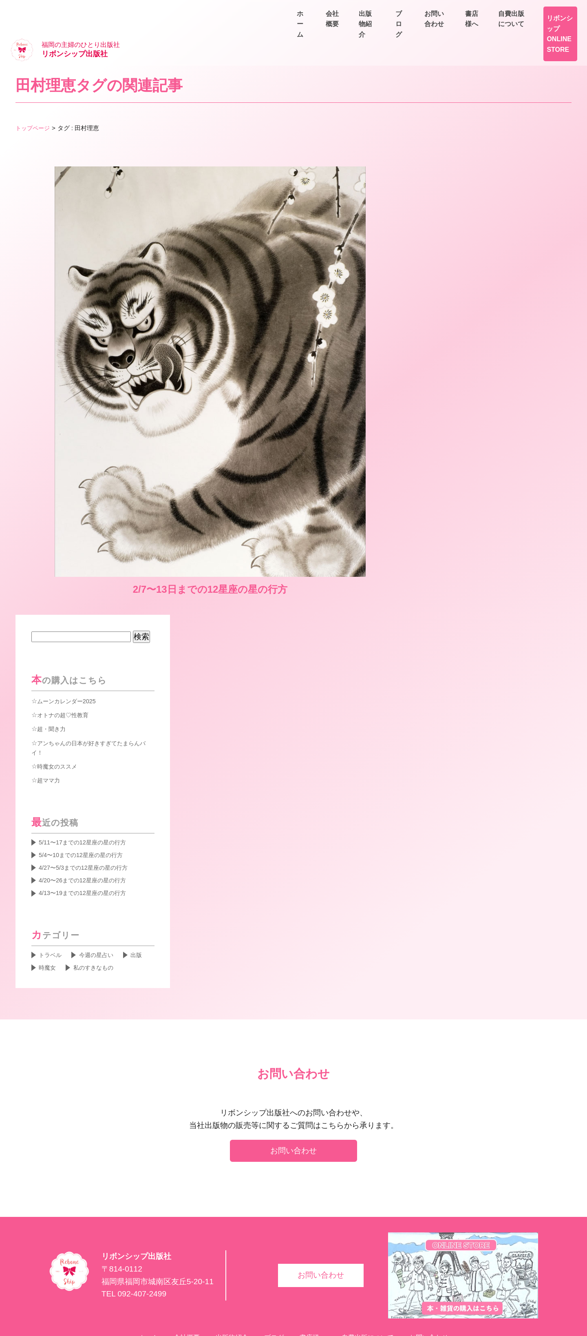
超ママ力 (50, 731)
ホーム (368, 29)
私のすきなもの (99, 927)
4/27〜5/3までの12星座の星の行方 (90, 822)
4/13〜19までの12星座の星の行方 (89, 850)
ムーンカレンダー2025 (70, 650)
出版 (146, 913)
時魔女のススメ (60, 717)
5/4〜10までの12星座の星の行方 (87, 808)
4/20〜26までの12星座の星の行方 (89, 836)
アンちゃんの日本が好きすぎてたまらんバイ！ (92, 698)
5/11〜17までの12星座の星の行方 (89, 794)
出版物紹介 (460, 29)
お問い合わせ (554, 29)
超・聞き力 (53, 678)
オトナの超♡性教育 (66, 665)
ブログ (505, 29)
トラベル (52, 913)
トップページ (33, 103)
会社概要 (411, 29)
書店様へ (489, 10)
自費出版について (548, 10)
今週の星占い (102, 913)
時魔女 (49, 927)
